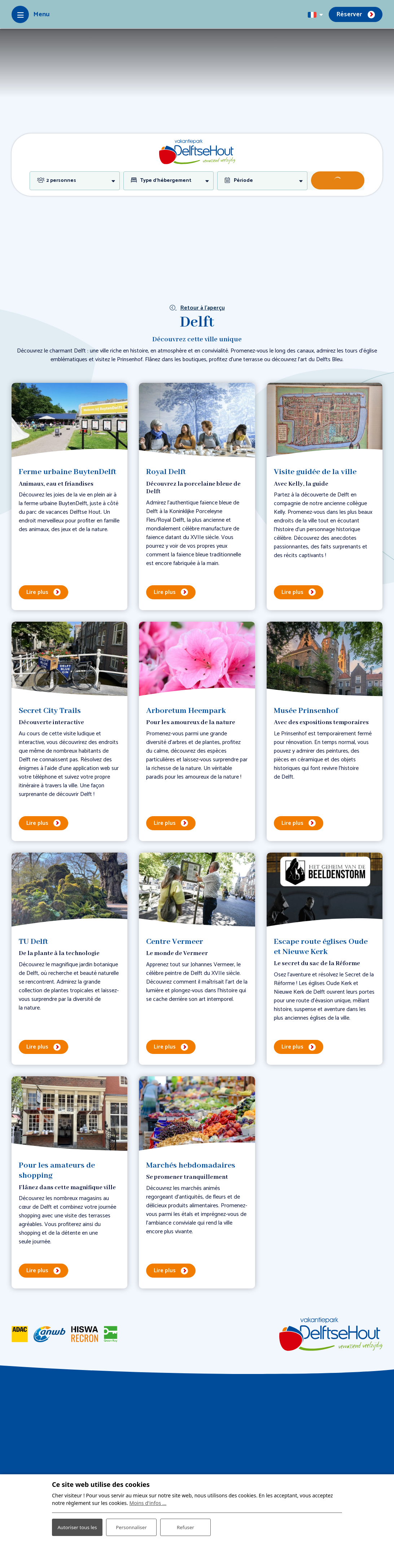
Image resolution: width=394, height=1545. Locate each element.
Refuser (185, 1523)
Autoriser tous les (77, 1523)
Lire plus (37, 592)
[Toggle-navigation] (30, 14)
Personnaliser (131, 1523)
